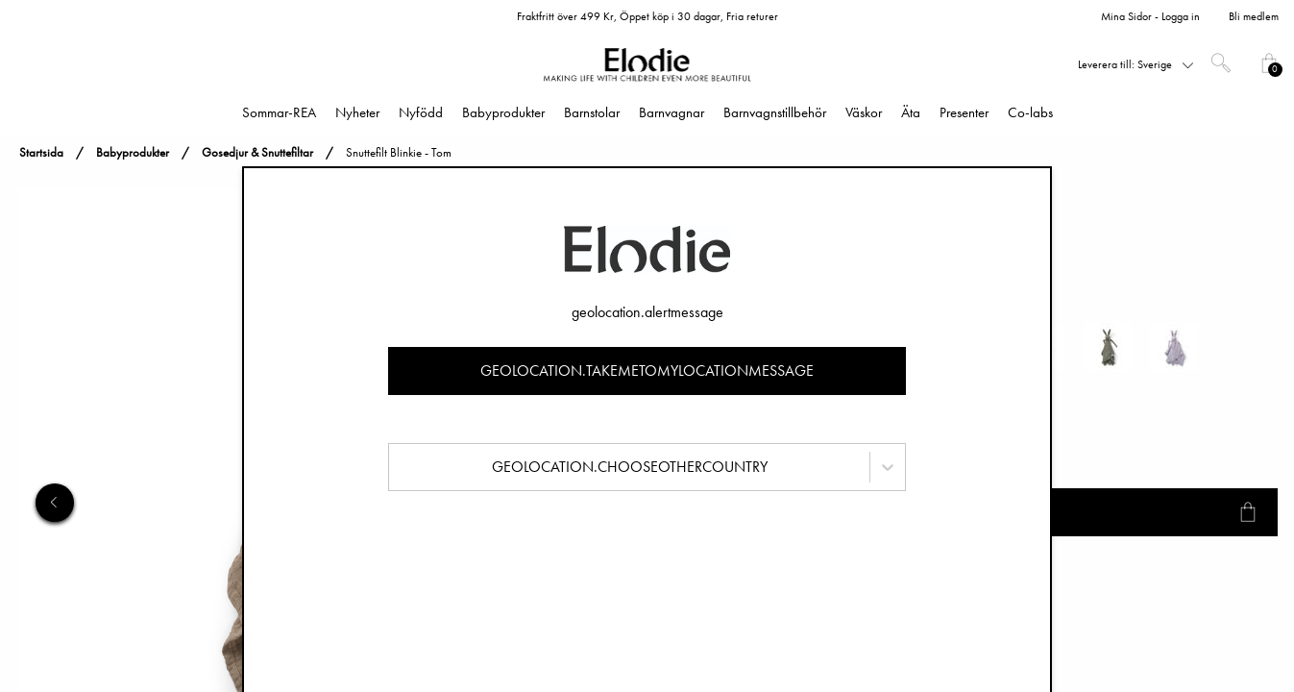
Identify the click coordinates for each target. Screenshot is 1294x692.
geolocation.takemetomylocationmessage (647, 370)
